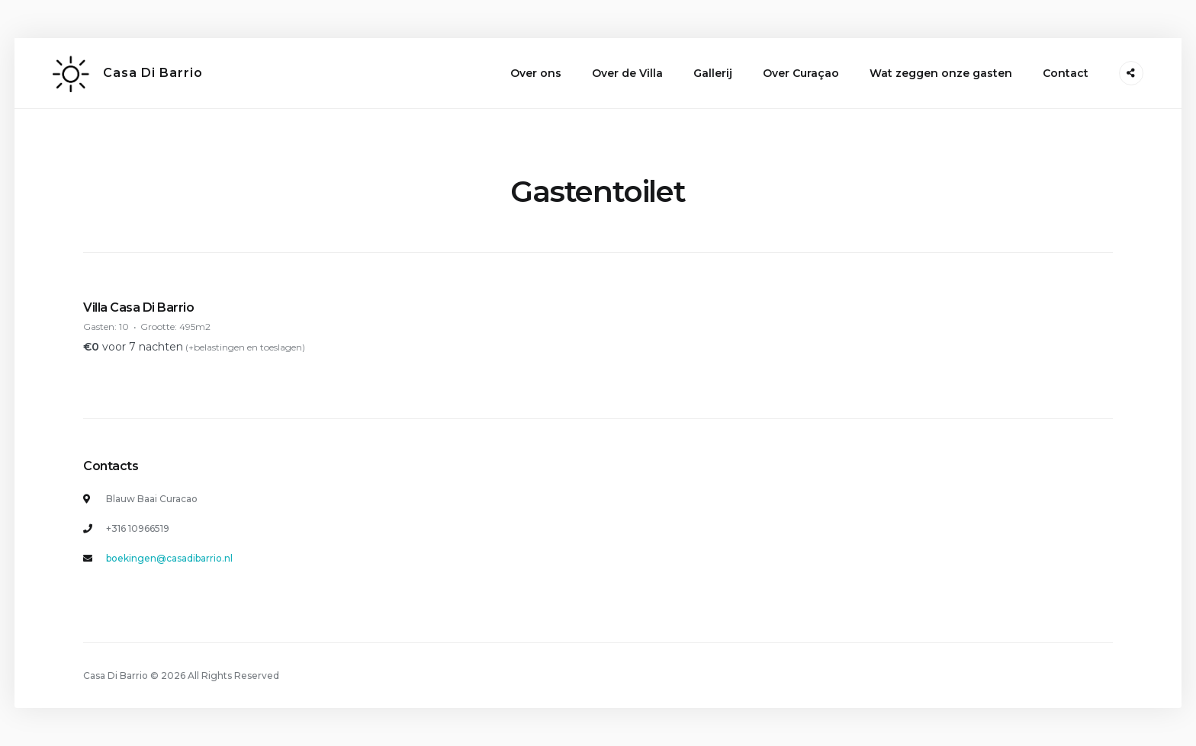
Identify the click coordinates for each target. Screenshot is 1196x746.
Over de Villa (627, 73)
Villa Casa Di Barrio (138, 307)
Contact (1065, 73)
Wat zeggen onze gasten (941, 73)
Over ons (535, 73)
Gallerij (712, 73)
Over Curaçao (801, 73)
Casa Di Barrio (153, 73)
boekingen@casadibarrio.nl (169, 558)
